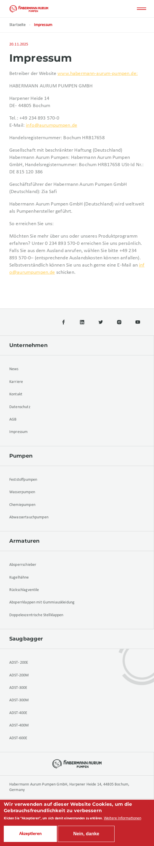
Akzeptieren (30, 834)
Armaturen (24, 541)
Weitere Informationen (122, 819)
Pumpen (20, 456)
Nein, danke (86, 834)
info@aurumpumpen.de (51, 125)
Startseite (17, 25)
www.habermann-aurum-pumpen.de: (97, 73)
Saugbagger (26, 639)
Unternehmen (28, 345)
